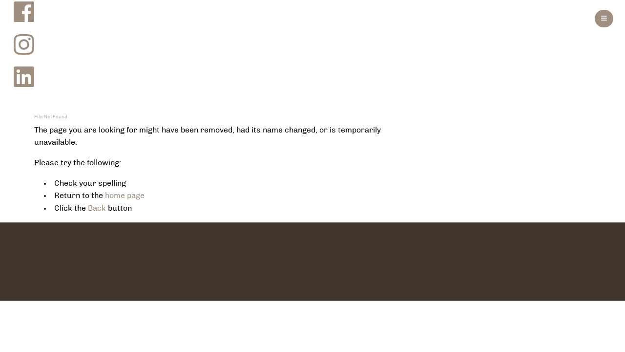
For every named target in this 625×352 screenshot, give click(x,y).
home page (125, 195)
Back (97, 208)
